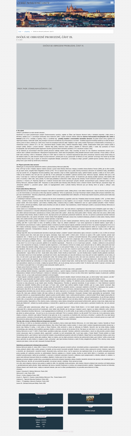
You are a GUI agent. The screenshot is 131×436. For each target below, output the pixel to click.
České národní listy (33, 3)
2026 (43, 410)
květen (39, 410)
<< (32, 410)
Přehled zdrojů (90, 411)
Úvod (19, 31)
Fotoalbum (90, 401)
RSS (72, 431)
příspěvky (27, 31)
